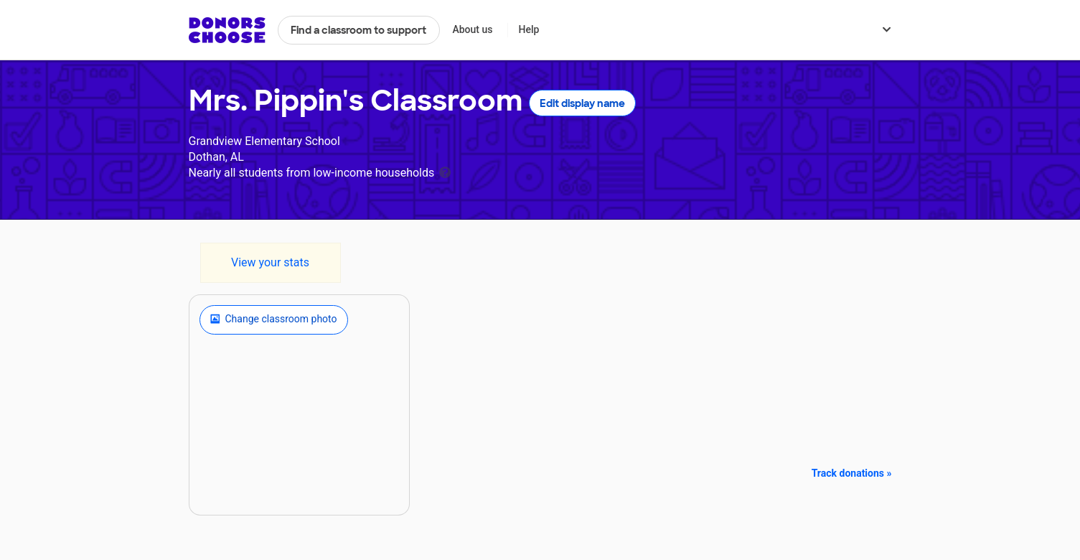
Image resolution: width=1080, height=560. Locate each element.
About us (472, 29)
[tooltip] (445, 171)
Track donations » (852, 473)
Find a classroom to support (358, 30)
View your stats (270, 262)
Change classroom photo (273, 319)
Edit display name (582, 103)
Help (528, 29)
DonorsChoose (227, 30)
